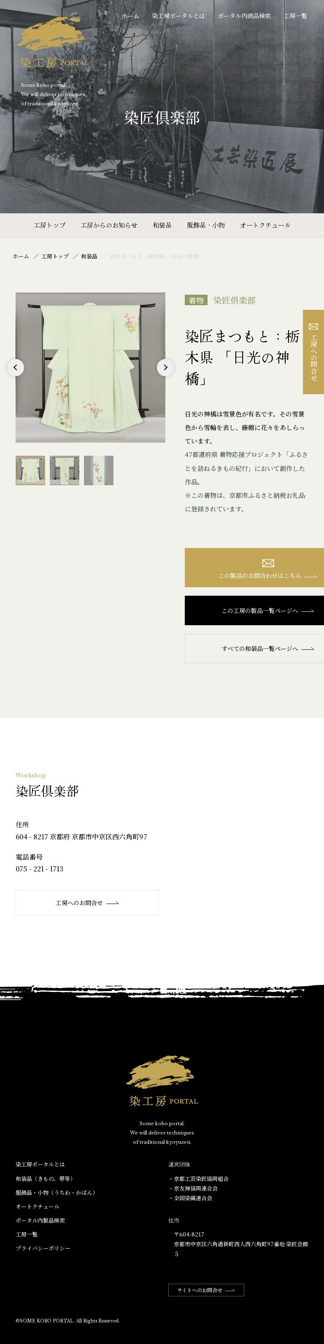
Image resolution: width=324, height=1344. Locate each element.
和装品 (162, 224)
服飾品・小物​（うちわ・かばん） (57, 1192)
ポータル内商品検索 (244, 15)
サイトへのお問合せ (206, 1289)
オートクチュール (265, 224)
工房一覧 (295, 15)
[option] (91, 368)
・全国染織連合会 (190, 1198)
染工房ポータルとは (178, 15)
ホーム (130, 15)
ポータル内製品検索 (40, 1220)
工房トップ (49, 224)
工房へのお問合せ (87, 902)
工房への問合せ (314, 352)
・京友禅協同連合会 (193, 1188)
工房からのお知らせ (109, 224)
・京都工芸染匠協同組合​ (198, 1179)
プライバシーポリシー (43, 1248)
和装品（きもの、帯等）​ (46, 1179)
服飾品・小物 (206, 224)
